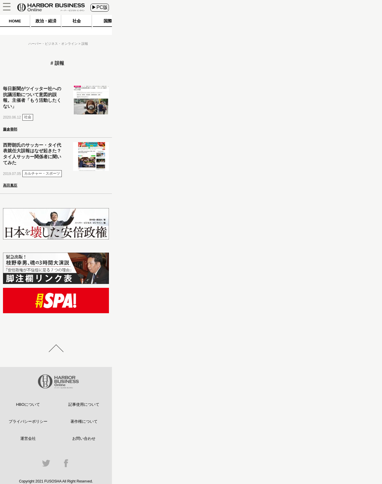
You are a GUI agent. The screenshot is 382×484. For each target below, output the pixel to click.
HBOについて (28, 404)
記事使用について (83, 404)
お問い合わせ (84, 438)
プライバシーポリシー (28, 421)
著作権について (84, 421)
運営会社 (28, 438)
